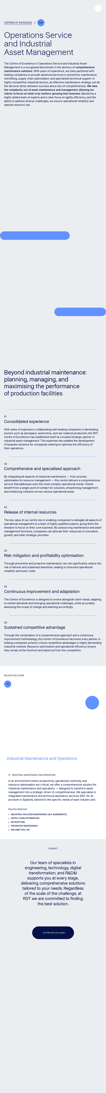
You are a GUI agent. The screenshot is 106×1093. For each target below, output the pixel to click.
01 (7, 684)
